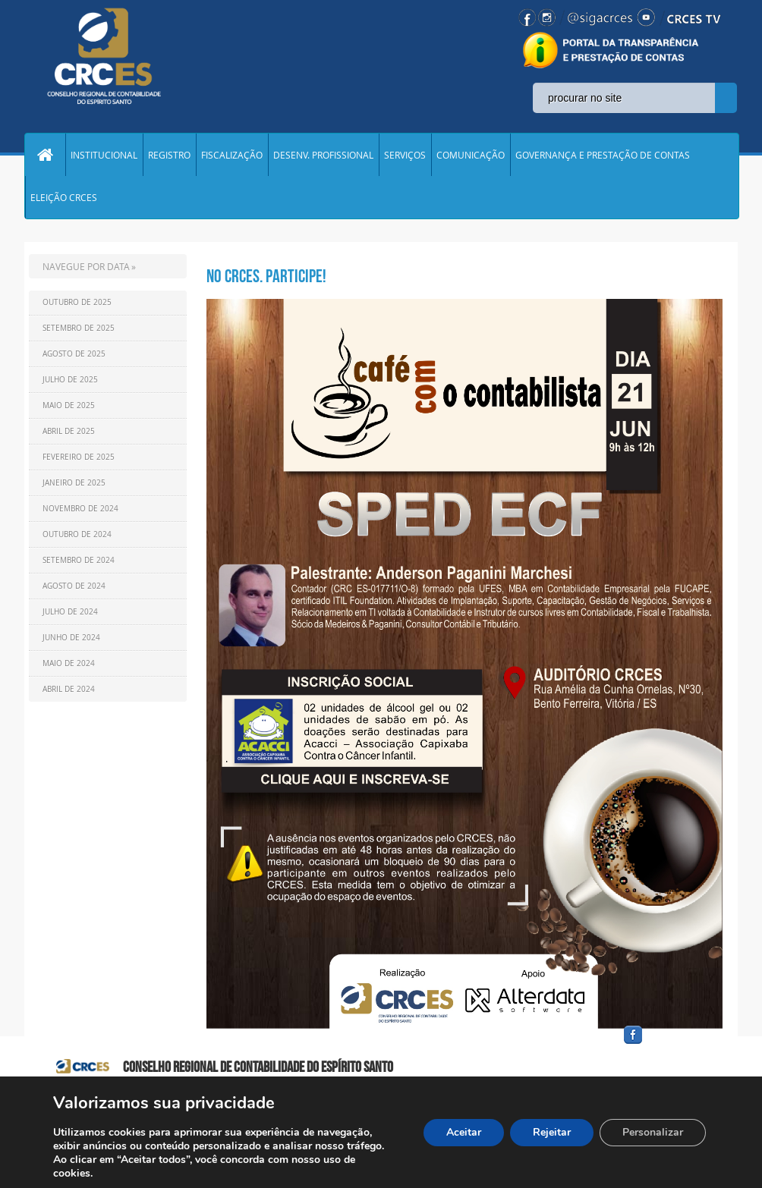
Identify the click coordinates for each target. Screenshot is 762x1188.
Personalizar (652, 1132)
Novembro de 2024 (80, 509)
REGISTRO (169, 155)
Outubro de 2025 (77, 302)
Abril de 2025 (69, 431)
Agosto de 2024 (74, 586)
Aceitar (463, 1132)
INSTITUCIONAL (104, 155)
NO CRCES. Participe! (266, 276)
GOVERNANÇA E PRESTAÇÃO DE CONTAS (602, 155)
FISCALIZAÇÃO (232, 155)
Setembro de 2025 (79, 328)
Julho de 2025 (70, 380)
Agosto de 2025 (74, 354)
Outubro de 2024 (77, 534)
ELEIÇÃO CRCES (63, 197)
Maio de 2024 (69, 663)
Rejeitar (552, 1132)
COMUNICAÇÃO (470, 155)
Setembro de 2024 (79, 560)
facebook (669, 1044)
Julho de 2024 (70, 612)
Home (45, 155)
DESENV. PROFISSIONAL (323, 155)
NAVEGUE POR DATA (86, 266)
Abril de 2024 (69, 689)
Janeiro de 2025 (74, 483)
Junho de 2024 (71, 638)
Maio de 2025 (69, 405)
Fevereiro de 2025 (79, 457)
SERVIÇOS (405, 155)
